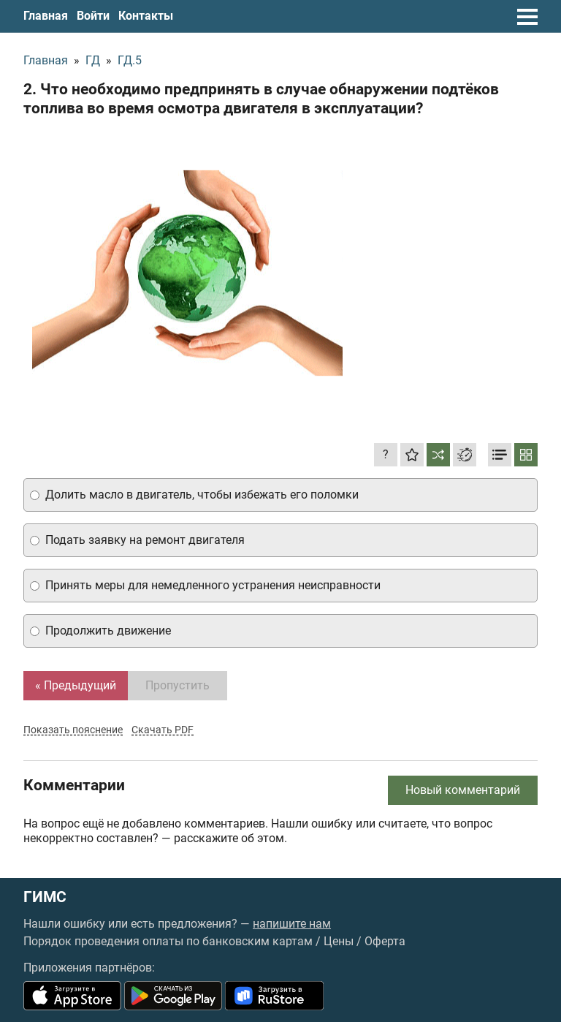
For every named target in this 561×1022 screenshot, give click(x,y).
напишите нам (292, 924)
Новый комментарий (462, 790)
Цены (339, 941)
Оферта (385, 941)
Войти (93, 16)
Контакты (145, 16)
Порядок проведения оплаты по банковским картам (168, 941)
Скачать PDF (162, 729)
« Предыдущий (75, 685)
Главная (45, 16)
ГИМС (44, 897)
